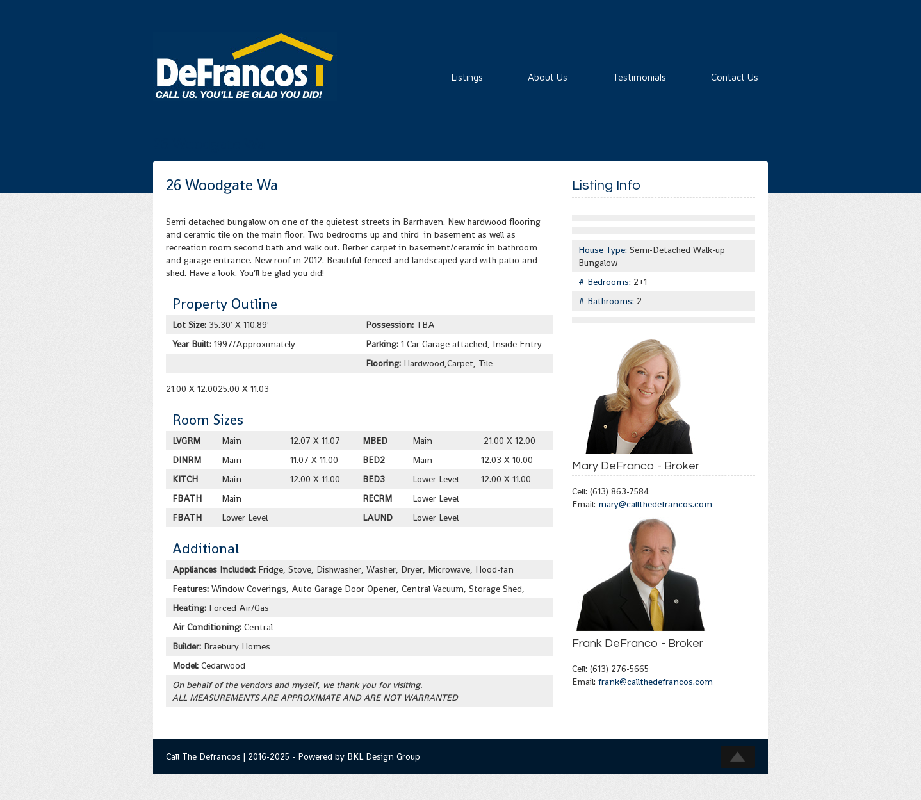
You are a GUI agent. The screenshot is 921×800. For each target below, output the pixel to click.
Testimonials (639, 77)
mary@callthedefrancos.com (655, 504)
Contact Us (734, 77)
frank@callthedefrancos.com (655, 681)
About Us (547, 77)
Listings (467, 77)
